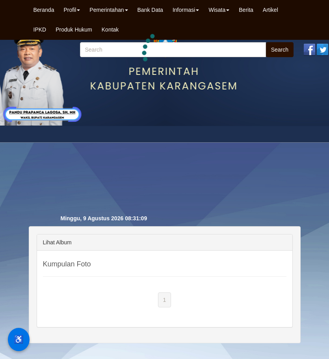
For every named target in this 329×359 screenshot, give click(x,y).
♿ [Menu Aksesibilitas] (19, 339)
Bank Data (150, 10)
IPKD (39, 29)
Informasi (186, 10)
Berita (246, 10)
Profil (71, 10)
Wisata (218, 10)
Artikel (270, 10)
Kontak (110, 29)
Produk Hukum (74, 29)
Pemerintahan (108, 10)
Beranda (43, 10)
